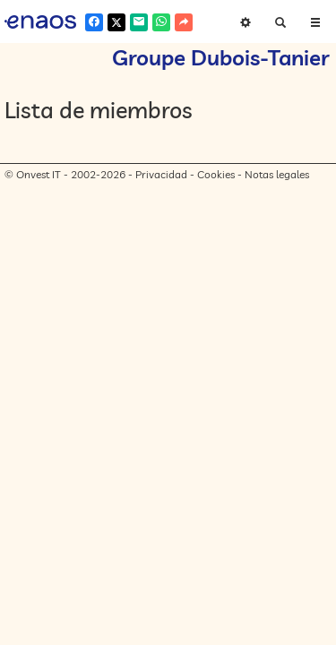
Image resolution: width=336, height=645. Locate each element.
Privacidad (161, 174)
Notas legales (277, 174)
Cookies (216, 174)
